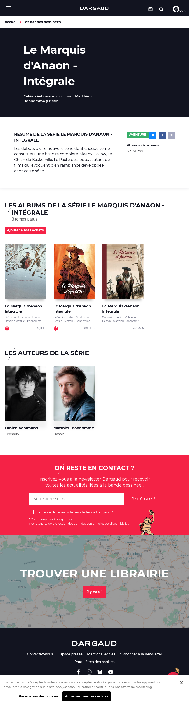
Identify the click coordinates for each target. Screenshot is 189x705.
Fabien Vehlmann (39, 96)
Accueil (11, 22)
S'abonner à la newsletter (141, 654)
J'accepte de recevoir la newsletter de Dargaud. (73, 512)
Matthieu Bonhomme (73, 428)
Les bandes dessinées (42, 22)
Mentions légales (101, 654)
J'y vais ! (94, 592)
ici (126, 523)
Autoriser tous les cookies (86, 699)
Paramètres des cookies (94, 662)
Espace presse (70, 654)
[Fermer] (181, 686)
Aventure (137, 134)
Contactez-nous (40, 654)
